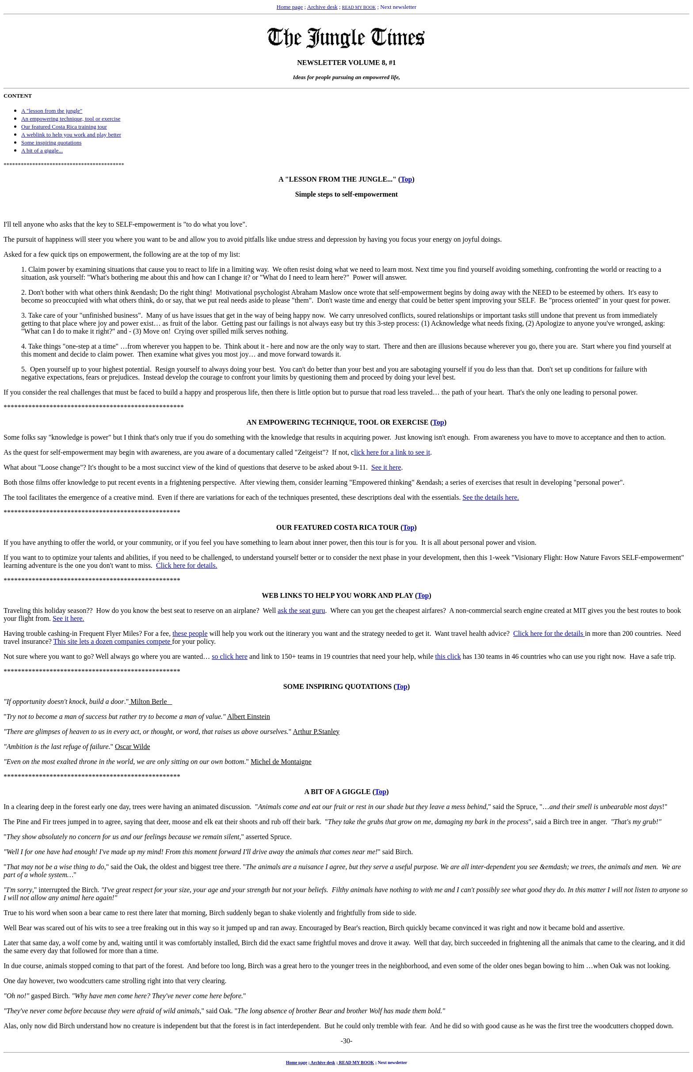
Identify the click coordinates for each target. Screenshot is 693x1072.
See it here (386, 467)
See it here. (68, 618)
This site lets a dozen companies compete (112, 641)
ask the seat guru (301, 610)
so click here (230, 656)
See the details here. (490, 497)
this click (448, 656)
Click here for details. (186, 565)
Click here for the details (549, 633)
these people (190, 633)
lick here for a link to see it (392, 452)
